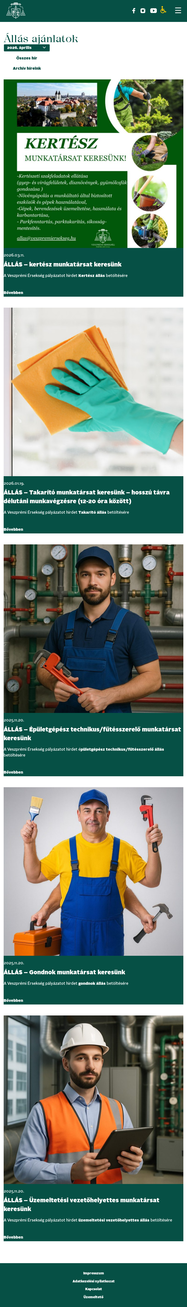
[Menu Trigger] (178, 10)
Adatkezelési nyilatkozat (94, 1281)
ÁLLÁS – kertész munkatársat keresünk (63, 265)
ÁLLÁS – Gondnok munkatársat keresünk (64, 973)
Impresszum (93, 1273)
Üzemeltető (93, 1297)
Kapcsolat (93, 1289)
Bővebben (13, 293)
